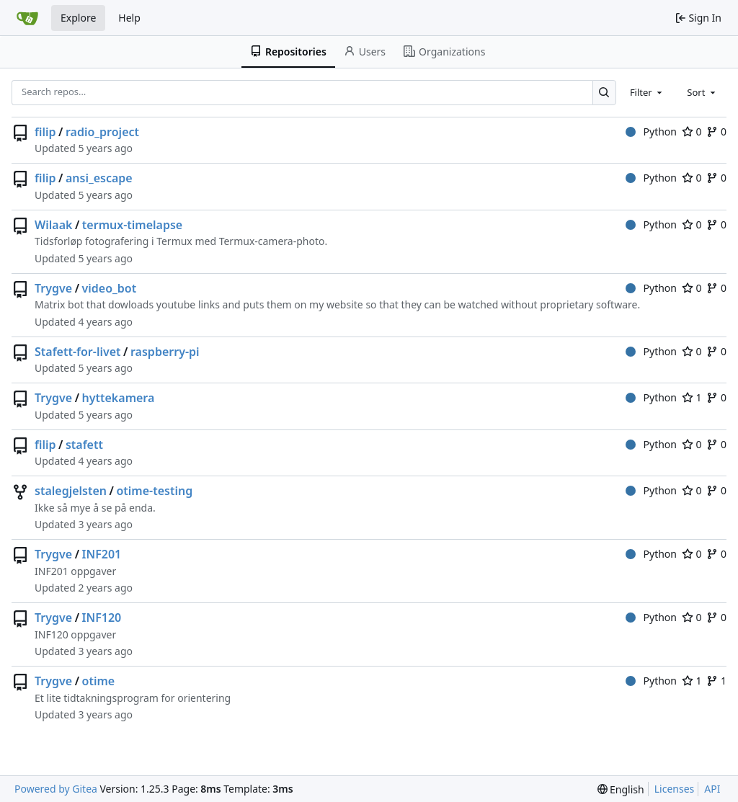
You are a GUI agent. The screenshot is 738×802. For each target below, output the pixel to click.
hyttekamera (118, 398)
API (712, 789)
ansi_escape (99, 178)
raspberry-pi (165, 351)
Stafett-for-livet (78, 351)
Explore (78, 17)
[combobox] (647, 92)
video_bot (109, 288)
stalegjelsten (71, 491)
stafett (84, 444)
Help (129, 17)
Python (651, 131)
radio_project (102, 132)
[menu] (620, 789)
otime (98, 681)
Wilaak (53, 225)
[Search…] (604, 92)
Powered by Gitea (55, 789)
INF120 (102, 617)
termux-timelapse (132, 225)
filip (45, 132)
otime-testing (154, 491)
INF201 (102, 554)
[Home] (27, 18)
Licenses (674, 789)
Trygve (53, 288)
